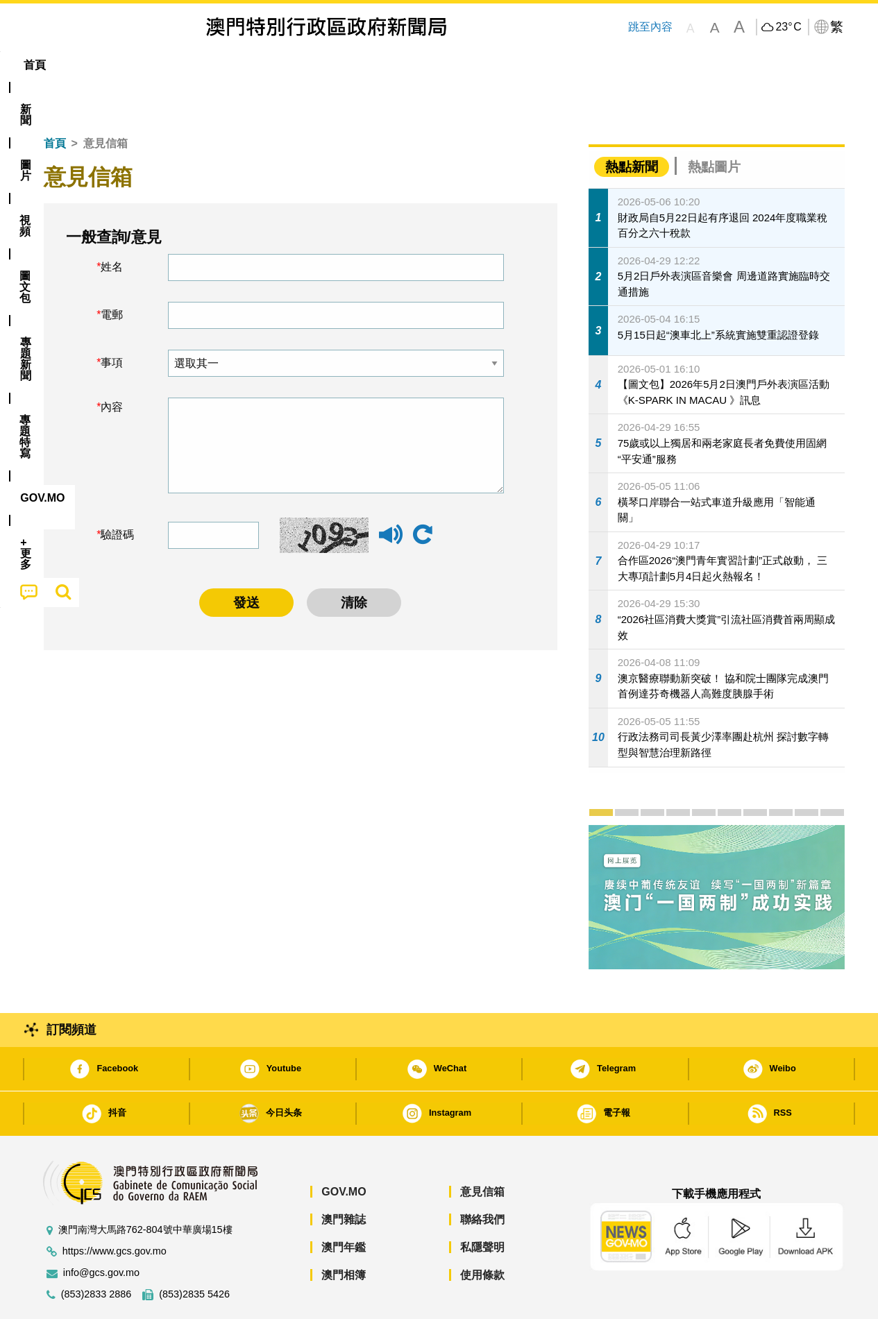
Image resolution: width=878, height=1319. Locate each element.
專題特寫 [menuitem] (402, 65)
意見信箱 (482, 1149)
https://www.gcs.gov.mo (114, 1209)
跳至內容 (650, 27)
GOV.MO (343, 1149)
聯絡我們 (482, 1177)
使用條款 (482, 1233)
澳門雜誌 (343, 1177)
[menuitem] (108, 65)
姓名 (112, 224)
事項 (112, 320)
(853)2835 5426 (194, 1252)
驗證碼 (117, 492)
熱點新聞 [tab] (631, 124)
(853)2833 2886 (96, 1252)
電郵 (112, 272)
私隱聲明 (482, 1205)
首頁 (55, 101)
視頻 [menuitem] (211, 65)
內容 (112, 365)
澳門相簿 (343, 1233)
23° (788, 27)
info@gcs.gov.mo (101, 1230)
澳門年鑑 (343, 1205)
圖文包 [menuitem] (265, 65)
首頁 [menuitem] (57, 65)
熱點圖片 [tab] (714, 124)
